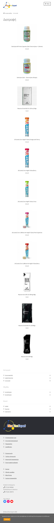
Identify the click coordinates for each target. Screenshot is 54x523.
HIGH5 (6, 406)
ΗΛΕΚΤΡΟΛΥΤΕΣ (9, 378)
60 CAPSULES (8, 395)
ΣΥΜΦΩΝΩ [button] (7, 519)
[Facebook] (4, 501)
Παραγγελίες (8, 444)
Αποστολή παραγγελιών (12, 459)
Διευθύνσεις (8, 447)
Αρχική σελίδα (8, 13)
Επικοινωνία (8, 453)
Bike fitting (8, 475)
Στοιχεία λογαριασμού (11, 441)
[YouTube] (11, 501)
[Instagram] (8, 501)
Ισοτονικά (7, 380)
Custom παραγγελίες (11, 478)
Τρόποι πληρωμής (10, 456)
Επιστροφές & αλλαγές (11, 462)
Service (7, 469)
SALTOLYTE (8, 411)
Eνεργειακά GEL (9, 375)
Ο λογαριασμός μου (10, 437)
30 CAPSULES (8, 392)
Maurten (7, 409)
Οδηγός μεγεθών (9, 472)
